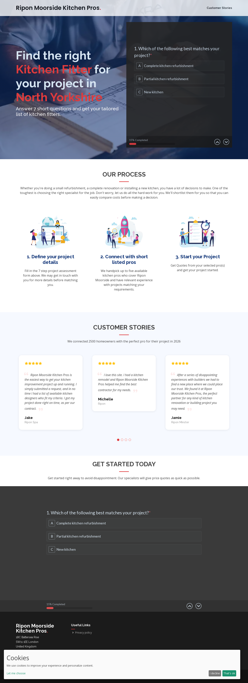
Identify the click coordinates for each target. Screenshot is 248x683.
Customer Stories (219, 8)
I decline (215, 673)
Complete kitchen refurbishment (169, 66)
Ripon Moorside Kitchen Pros (58, 8)
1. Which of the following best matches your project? (177, 52)
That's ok (229, 673)
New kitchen (153, 92)
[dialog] (122, 664)
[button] (118, 440)
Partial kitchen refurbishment (166, 79)
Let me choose (16, 673)
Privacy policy (83, 632)
